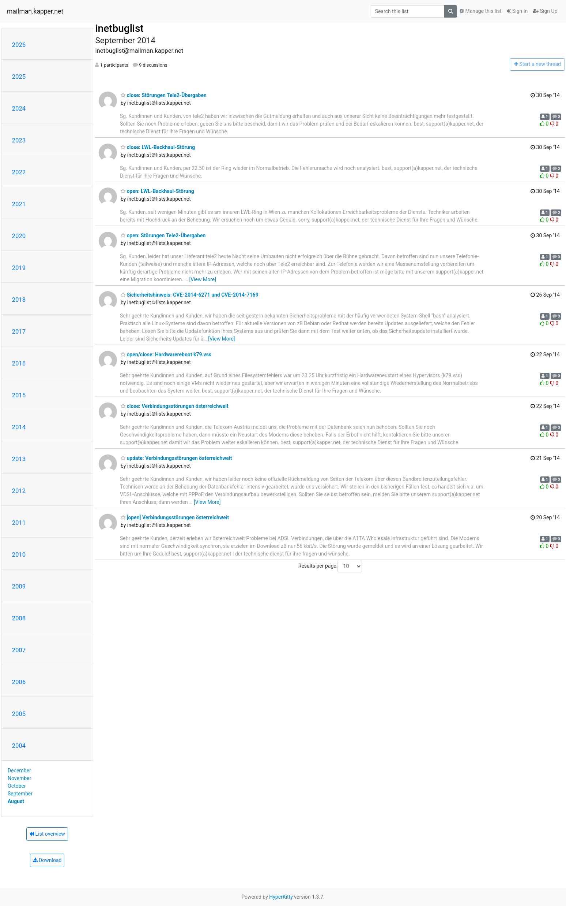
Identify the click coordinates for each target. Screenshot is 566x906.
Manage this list (480, 11)
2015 (19, 395)
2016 (19, 363)
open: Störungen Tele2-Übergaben (163, 235)
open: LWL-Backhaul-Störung (157, 191)
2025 (19, 76)
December (19, 770)
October (17, 786)
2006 (19, 682)
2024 (19, 108)
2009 (19, 586)
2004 (19, 745)
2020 (19, 236)
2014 (19, 427)
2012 (19, 490)
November (19, 778)
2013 (19, 459)
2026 (19, 44)
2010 (19, 554)
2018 (19, 299)
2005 (19, 713)
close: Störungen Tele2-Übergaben (164, 95)
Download (47, 860)
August (16, 801)
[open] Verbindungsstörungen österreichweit (175, 517)
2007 (19, 650)
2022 (19, 172)
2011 (19, 522)
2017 (19, 331)
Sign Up (545, 11)
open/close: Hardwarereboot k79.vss (166, 354)
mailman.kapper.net (35, 11)
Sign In (517, 11)
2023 (19, 140)
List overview (47, 834)
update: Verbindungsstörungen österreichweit (176, 458)
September (20, 794)
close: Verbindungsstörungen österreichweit (175, 406)
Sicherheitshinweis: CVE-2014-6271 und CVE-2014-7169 (190, 295)
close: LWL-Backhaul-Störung (158, 147)
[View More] (202, 279)
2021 (19, 204)
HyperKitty (281, 897)
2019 (19, 267)
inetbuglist (119, 28)
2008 (19, 618)
